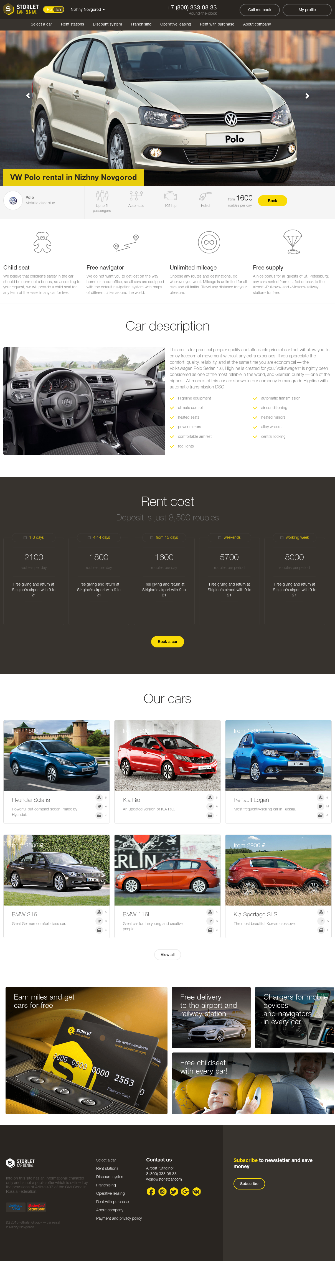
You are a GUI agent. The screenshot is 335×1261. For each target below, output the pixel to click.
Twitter (174, 1191)
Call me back (259, 10)
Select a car (41, 24)
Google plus (185, 1191)
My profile (307, 10)
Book (272, 201)
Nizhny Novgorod (88, 10)
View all (167, 955)
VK (196, 1191)
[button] (25, 93)
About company (257, 24)
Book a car (167, 642)
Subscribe (249, 1184)
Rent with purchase (217, 24)
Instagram (162, 1191)
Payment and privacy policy (119, 1219)
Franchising (141, 24)
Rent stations (72, 24)
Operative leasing (175, 24)
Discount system (107, 24)
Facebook (151, 1191)
